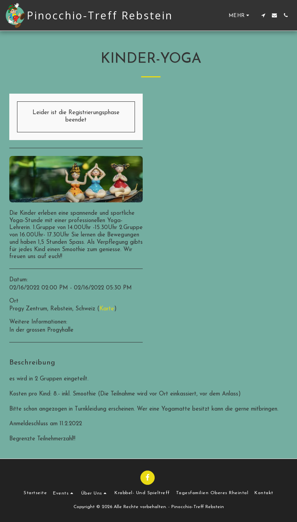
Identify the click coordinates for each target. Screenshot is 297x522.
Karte (106, 309)
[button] (263, 15)
